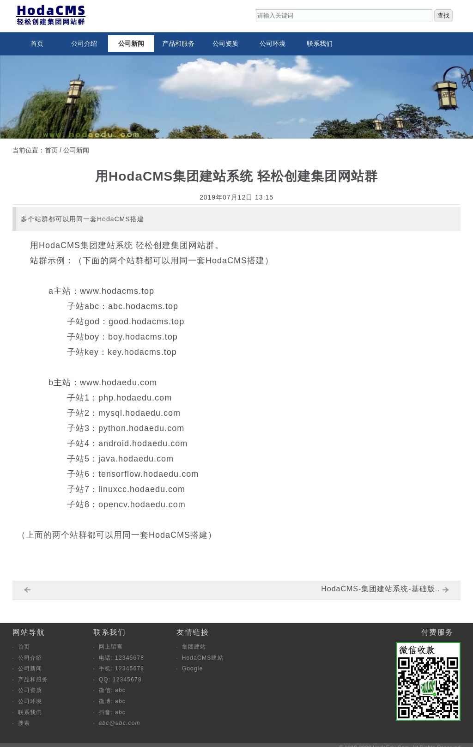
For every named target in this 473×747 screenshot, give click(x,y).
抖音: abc (112, 712)
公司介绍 (84, 43)
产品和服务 (178, 43)
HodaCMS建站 (203, 658)
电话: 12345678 (121, 658)
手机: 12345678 (121, 668)
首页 (36, 43)
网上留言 (111, 647)
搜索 (24, 723)
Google (192, 668)
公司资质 (225, 43)
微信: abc (112, 690)
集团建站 (194, 647)
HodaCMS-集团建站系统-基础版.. (380, 589)
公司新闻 (131, 43)
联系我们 (320, 43)
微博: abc (112, 701)
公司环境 (272, 43)
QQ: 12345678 (120, 679)
